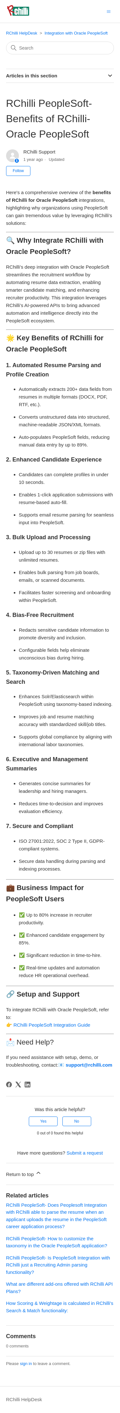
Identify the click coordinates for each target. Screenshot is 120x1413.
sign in (26, 1363)
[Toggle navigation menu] (109, 11)
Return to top (24, 1173)
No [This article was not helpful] (76, 1121)
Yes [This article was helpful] (43, 1121)
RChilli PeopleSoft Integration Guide (51, 1025)
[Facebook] (9, 1084)
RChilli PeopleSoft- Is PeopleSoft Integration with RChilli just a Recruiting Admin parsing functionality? (58, 1265)
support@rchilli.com (89, 1065)
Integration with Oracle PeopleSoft (76, 33)
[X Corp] (18, 1084)
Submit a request (85, 1153)
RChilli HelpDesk (21, 33)
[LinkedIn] (27, 1084)
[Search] (60, 48)
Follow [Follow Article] (18, 171)
